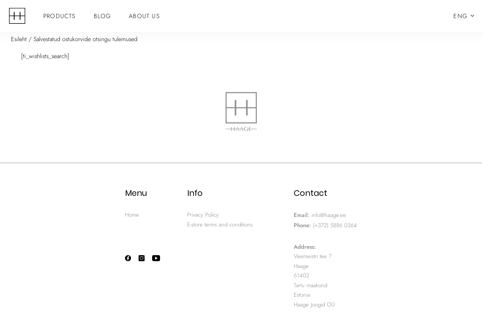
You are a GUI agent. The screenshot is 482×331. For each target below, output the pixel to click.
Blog (102, 16)
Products (59, 16)
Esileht (19, 39)
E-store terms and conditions (220, 224)
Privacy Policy (203, 215)
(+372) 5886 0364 (335, 225)
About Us (144, 16)
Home (132, 215)
